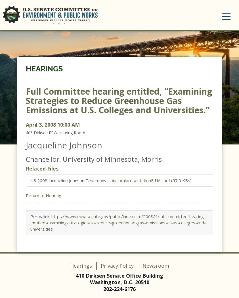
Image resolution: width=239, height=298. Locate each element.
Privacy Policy (117, 265)
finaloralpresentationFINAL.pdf (140, 180)
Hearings (44, 69)
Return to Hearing (43, 195)
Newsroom (155, 265)
